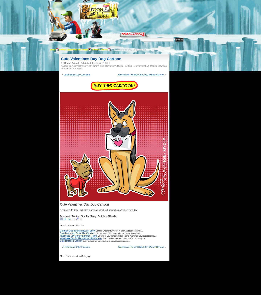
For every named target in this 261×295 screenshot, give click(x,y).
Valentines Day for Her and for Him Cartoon (81, 238)
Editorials (76, 40)
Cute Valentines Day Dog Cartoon (91, 59)
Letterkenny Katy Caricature (76, 74)
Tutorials (91, 40)
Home (50, 40)
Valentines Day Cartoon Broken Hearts (78, 236)
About (62, 40)
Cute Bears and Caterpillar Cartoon (77, 233)
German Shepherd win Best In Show (77, 231)
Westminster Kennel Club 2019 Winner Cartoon (141, 74)
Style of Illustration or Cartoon (73, 49)
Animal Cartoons (100, 49)
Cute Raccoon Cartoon (71, 241)
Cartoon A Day (107, 12)
